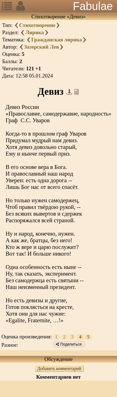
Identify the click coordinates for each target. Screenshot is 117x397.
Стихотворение (37, 25)
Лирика (34, 32)
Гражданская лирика (56, 40)
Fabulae (93, 6)
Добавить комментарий (59, 368)
